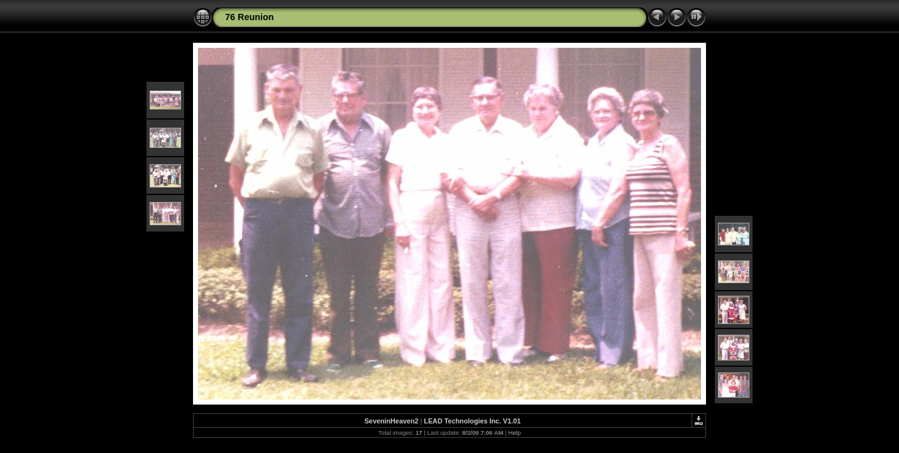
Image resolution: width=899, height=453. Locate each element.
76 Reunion (249, 17)
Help (515, 432)
